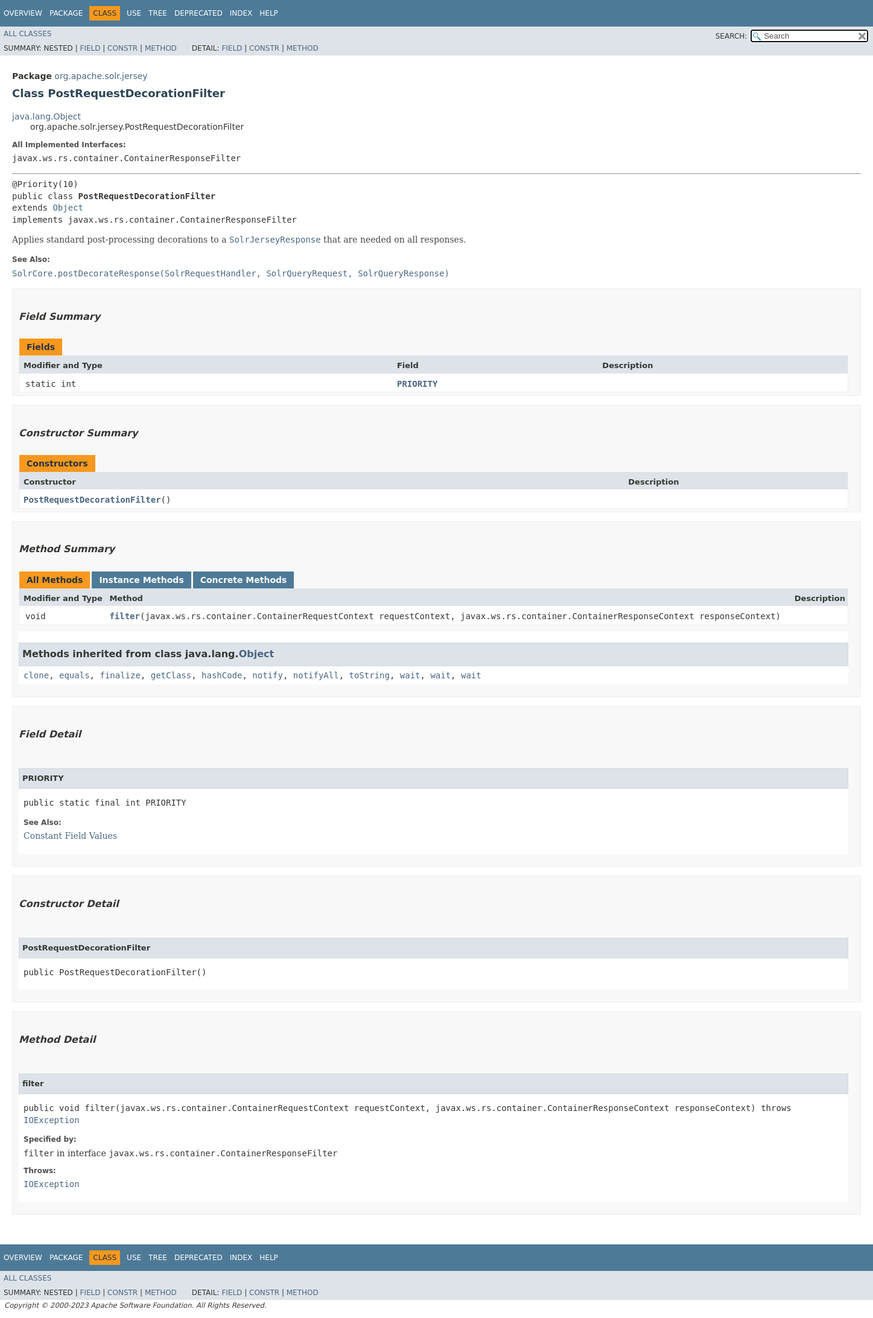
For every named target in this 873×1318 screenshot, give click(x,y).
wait (410, 675)
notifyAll (316, 675)
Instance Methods (141, 580)
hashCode (222, 675)
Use (134, 13)
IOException (52, 1120)
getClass (171, 675)
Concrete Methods (243, 580)
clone (36, 675)
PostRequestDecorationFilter (92, 500)
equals (74, 675)
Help (268, 13)
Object (67, 207)
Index (241, 13)
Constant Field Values (70, 836)
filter (124, 616)
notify (267, 675)
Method (161, 48)
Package (66, 13)
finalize (120, 675)
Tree (157, 13)
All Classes (27, 34)
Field (90, 48)
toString (369, 675)
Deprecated (198, 13)
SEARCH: (732, 36)
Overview (23, 13)
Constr (122, 48)
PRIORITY (417, 384)
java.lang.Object (46, 116)
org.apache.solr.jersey (100, 76)
